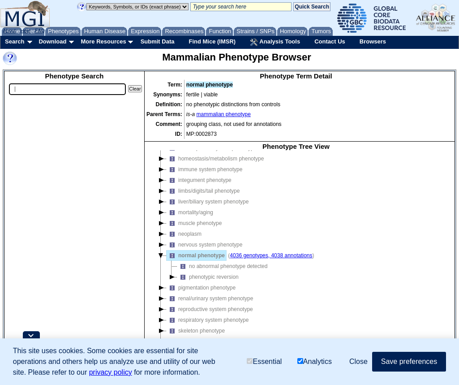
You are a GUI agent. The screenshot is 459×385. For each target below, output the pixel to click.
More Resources (103, 41)
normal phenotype (196, 255)
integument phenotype (199, 180)
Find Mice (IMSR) (212, 41)
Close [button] (358, 361)
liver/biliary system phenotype (208, 201)
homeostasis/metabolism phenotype (215, 158)
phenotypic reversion (208, 277)
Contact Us (329, 41)
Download (52, 41)
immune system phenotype (204, 169)
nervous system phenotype (204, 244)
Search (14, 41)
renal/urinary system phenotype (210, 298)
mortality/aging (190, 212)
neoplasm (184, 234)
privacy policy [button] (110, 372)
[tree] (296, 254)
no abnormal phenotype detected (222, 266)
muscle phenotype (194, 223)
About (9, 30)
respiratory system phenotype (208, 320)
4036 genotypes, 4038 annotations (271, 255)
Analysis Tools (275, 42)
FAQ (40, 30)
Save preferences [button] (409, 361)
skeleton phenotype (196, 330)
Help (25, 30)
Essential (264, 361)
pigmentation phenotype (201, 287)
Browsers (373, 41)
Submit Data (158, 41)
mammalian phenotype (224, 114)
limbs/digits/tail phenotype (203, 191)
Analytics (314, 361)
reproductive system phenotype (210, 309)
